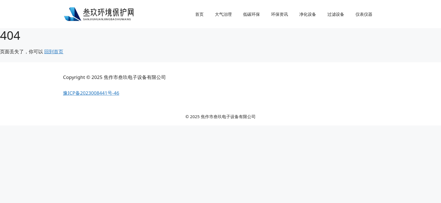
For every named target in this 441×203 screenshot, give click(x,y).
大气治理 (223, 14)
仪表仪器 (364, 14)
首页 (199, 14)
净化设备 (307, 14)
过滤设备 (335, 14)
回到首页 (53, 51)
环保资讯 (279, 14)
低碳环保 (251, 14)
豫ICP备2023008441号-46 (91, 93)
